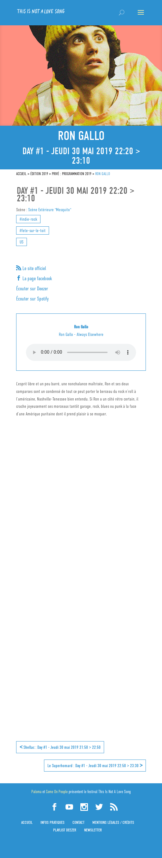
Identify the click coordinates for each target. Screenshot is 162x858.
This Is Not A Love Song (114, 791)
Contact (78, 822)
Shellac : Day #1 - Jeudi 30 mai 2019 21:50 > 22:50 (60, 746)
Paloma (36, 791)
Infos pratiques (52, 822)
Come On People (57, 791)
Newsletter (93, 830)
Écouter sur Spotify (32, 299)
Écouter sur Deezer (32, 289)
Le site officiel (33, 268)
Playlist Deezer (64, 830)
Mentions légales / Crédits (113, 822)
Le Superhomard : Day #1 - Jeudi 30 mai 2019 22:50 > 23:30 (94, 765)
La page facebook (36, 278)
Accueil (27, 822)
